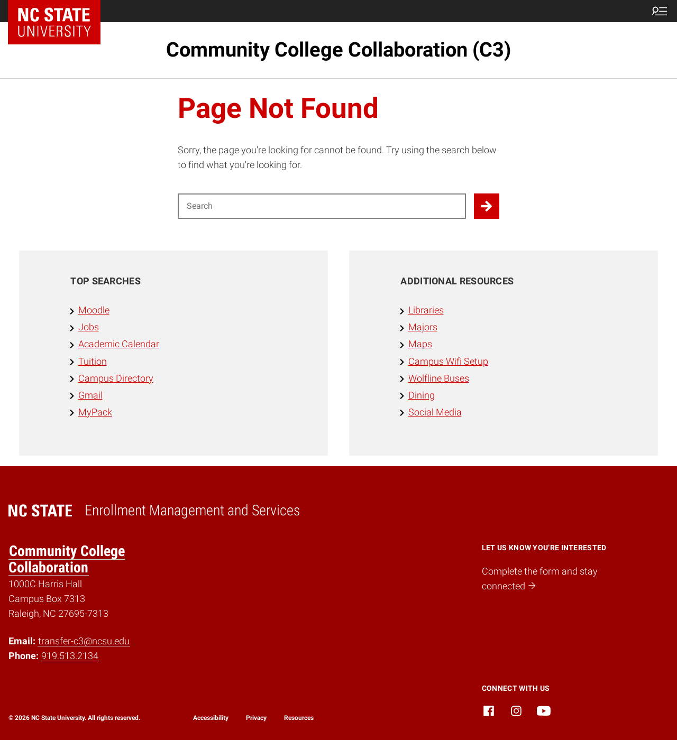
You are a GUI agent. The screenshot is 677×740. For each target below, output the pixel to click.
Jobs (88, 327)
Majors (422, 327)
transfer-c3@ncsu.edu (84, 641)
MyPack (95, 412)
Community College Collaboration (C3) (338, 49)
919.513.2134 (69, 656)
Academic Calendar (118, 344)
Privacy (256, 718)
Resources (299, 718)
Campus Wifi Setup (448, 361)
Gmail (90, 395)
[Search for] (322, 206)
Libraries (426, 310)
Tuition (92, 361)
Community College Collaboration (66, 559)
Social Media (435, 412)
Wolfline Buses (438, 378)
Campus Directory (115, 378)
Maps (420, 344)
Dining (421, 395)
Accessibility (210, 718)
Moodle (93, 310)
